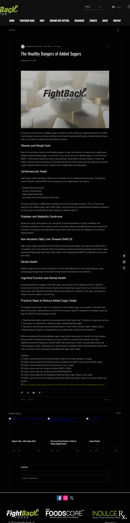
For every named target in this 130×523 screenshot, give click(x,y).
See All (118, 413)
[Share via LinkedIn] (34, 392)
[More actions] (107, 46)
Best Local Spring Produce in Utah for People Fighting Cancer (63, 442)
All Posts (12, 30)
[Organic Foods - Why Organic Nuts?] (26, 427)
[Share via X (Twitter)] (28, 392)
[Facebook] (59, 497)
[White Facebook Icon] (124, 256)
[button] (118, 30)
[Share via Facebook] (22, 392)
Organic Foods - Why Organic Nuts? (24, 441)
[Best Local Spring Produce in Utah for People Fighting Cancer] (65, 427)
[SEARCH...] (89, 6)
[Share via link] (39, 392)
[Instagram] (65, 497)
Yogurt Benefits (94, 441)
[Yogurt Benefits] (103, 427)
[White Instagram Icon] (124, 262)
